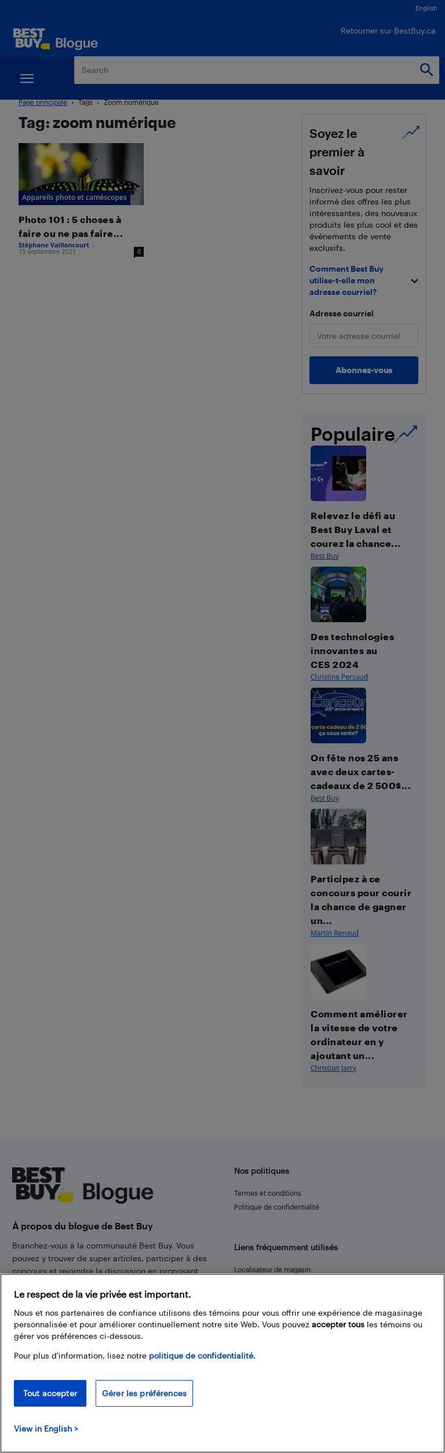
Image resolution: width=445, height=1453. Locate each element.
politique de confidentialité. (202, 1355)
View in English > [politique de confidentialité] (46, 1428)
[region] (222, 1363)
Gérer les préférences (144, 1393)
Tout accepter (50, 1393)
